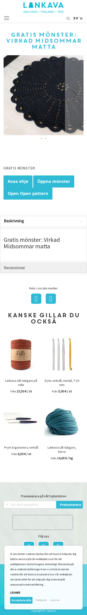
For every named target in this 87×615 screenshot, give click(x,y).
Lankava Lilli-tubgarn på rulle (21, 383)
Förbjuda (41, 600)
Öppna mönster (53, 181)
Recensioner (14, 267)
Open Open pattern (28, 193)
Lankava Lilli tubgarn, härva (62, 449)
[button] (74, 95)
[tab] (43, 221)
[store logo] (43, 7)
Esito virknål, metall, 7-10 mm (62, 383)
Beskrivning (14, 220)
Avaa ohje (18, 181)
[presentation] (42, 522)
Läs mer (15, 592)
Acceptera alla (21, 600)
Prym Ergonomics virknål (21, 447)
